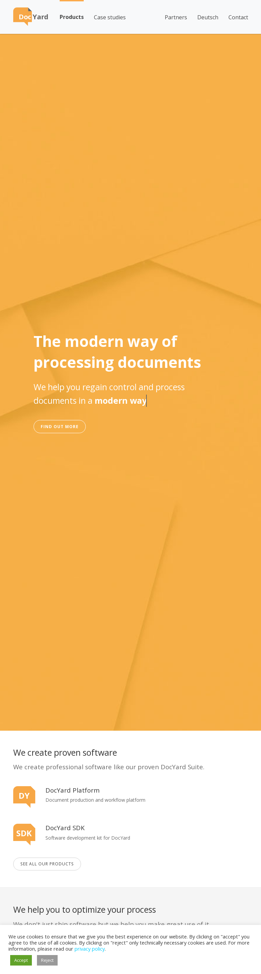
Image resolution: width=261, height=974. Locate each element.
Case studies (110, 17)
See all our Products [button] (47, 863)
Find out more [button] (60, 426)
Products (72, 17)
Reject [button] (47, 960)
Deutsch (207, 17)
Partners (176, 17)
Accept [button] (21, 960)
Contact (238, 17)
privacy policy (90, 948)
